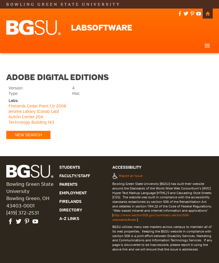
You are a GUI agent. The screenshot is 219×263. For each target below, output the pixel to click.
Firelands (70, 201)
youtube (198, 14)
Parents (68, 184)
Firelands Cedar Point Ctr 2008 (37, 106)
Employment (73, 193)
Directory (70, 210)
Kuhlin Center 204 (26, 117)
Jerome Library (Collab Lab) (34, 111)
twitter (186, 14)
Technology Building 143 (31, 122)
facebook (180, 14)
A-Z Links (69, 218)
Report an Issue (127, 176)
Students (69, 167)
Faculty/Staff (74, 176)
